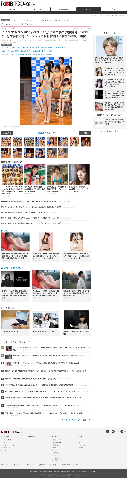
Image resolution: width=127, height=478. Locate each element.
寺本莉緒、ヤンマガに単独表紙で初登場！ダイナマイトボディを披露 (27, 54)
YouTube (117, 431)
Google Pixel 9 (47, 20)
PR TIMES (4, 465)
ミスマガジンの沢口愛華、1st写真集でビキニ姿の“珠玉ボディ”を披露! (27, 51)
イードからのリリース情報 (79, 471)
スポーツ (56, 450)
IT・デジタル (38, 9)
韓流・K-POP (57, 442)
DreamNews (30, 465)
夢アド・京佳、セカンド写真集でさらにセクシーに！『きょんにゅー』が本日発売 (37, 223)
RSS (125, 431)
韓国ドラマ (57, 20)
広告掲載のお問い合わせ (45, 471)
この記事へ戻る (46, 133)
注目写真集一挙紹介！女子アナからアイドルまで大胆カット (28, 212)
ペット (81, 442)
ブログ (55, 455)
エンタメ (89, 9)
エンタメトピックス (12, 268)
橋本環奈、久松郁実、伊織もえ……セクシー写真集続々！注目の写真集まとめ (35, 202)
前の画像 (8, 133)
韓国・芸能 (56, 445)
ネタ (3, 442)
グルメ (81, 440)
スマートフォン (7, 440)
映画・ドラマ (57, 440)
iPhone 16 (15, 20)
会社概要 (56, 471)
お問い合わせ (33, 471)
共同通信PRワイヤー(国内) (47, 465)
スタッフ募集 (91, 471)
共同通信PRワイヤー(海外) (70, 465)
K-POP (66, 20)
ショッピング (6, 447)
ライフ (114, 9)
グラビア (6, 230)
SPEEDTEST (63, 9)
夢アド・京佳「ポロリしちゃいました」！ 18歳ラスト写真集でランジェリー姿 (36, 218)
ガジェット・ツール (8, 445)
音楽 (54, 447)
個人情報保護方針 (65, 471)
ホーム (12, 9)
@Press (16, 465)
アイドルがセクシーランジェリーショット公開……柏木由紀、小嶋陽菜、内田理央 (37, 207)
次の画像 (84, 133)
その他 (4, 450)
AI (38, 20)
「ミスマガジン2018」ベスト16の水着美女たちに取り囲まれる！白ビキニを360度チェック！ (36, 47)
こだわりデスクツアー (28, 20)
